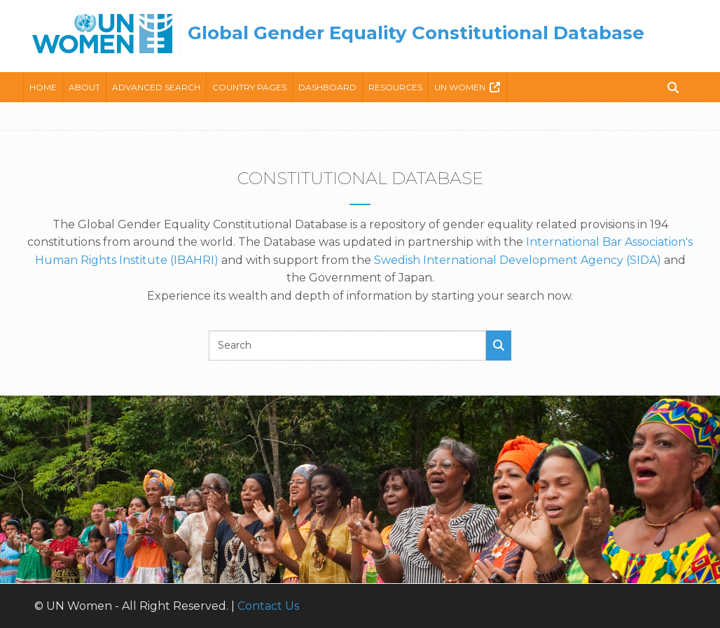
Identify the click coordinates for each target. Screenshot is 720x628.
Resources (395, 87)
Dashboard (327, 87)
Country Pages (249, 87)
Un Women (459, 87)
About (84, 87)
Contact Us (268, 606)
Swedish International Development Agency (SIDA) (517, 260)
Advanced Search (156, 87)
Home (43, 87)
